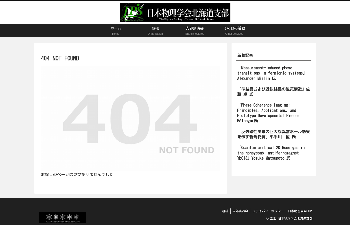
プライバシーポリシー (267, 211)
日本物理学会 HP (300, 211)
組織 (223, 211)
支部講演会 (239, 211)
